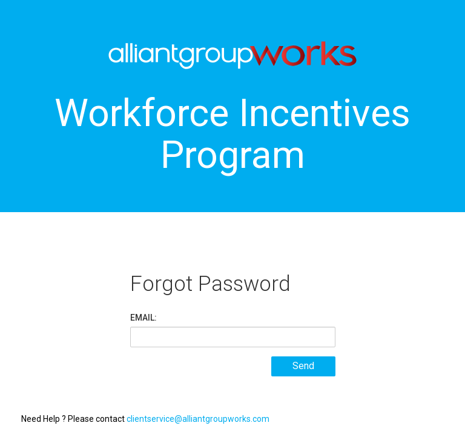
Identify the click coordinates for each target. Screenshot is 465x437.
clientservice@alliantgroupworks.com (198, 419)
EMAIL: (143, 317)
